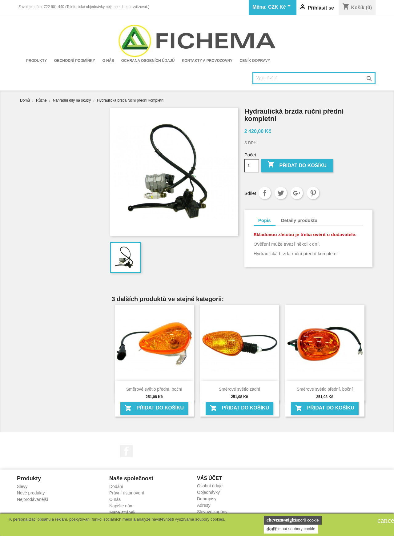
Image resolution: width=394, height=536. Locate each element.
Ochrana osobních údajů (148, 60)
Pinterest (313, 193)
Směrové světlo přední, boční (154, 389)
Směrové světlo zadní (239, 389)
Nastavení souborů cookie (293, 520)
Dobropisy (206, 498)
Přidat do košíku (297, 165)
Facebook (126, 451)
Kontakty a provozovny (207, 60)
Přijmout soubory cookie (291, 529)
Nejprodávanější (32, 499)
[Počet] (251, 165)
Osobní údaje (210, 485)
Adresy (204, 505)
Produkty (36, 60)
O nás (108, 60)
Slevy (22, 486)
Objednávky (208, 492)
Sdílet (265, 193)
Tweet (281, 193)
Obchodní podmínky (74, 60)
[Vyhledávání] (314, 78)
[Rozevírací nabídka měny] (280, 7)
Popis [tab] (264, 220)
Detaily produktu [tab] (299, 220)
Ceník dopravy (255, 60)
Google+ (297, 193)
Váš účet (209, 478)
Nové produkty (31, 492)
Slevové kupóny (212, 511)
